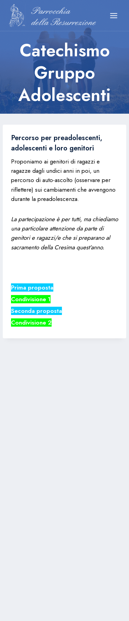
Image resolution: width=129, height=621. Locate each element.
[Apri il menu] (113, 15)
